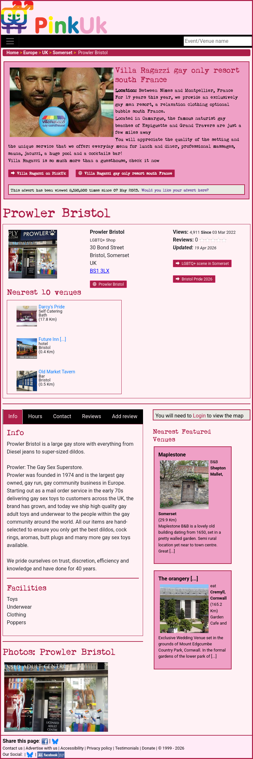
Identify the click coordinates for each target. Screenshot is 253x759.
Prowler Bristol (108, 284)
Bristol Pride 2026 (194, 279)
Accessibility (72, 748)
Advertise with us (41, 748)
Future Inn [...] (52, 339)
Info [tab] (13, 416)
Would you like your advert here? (175, 190)
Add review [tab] (124, 416)
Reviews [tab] (91, 416)
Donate (148, 748)
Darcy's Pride (52, 306)
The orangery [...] (178, 579)
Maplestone (172, 455)
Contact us (13, 748)
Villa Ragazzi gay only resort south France (125, 173)
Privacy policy (99, 748)
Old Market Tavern (57, 371)
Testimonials (127, 748)
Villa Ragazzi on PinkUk (38, 173)
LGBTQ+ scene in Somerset (202, 263)
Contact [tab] (62, 416)
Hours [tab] (35, 416)
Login (199, 416)
